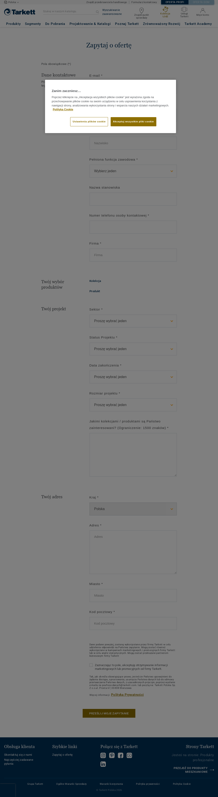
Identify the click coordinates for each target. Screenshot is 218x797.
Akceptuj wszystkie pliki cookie (133, 121)
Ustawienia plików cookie (89, 121)
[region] (110, 106)
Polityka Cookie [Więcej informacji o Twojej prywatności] (63, 109)
